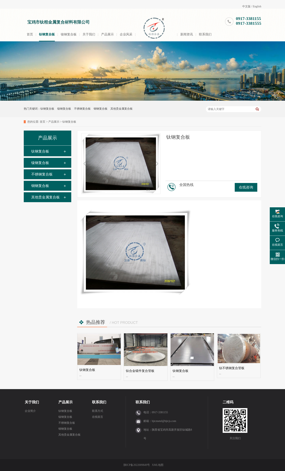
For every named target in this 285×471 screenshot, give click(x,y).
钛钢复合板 (47, 34)
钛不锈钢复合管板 (231, 368)
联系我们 (205, 34)
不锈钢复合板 (82, 108)
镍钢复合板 (69, 34)
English (257, 6)
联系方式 (97, 410)
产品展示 (107, 34)
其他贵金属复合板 (121, 108)
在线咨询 (246, 187)
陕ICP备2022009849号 (137, 464)
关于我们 (89, 34)
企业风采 (126, 34)
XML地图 (157, 464)
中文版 (246, 6)
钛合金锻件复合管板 (140, 370)
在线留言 (97, 416)
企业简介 (30, 410)
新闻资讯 (186, 34)
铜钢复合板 (100, 108)
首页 (30, 34)
